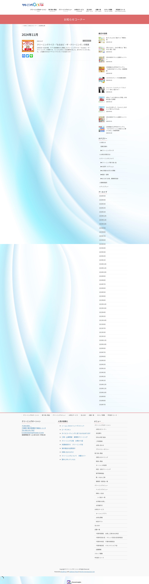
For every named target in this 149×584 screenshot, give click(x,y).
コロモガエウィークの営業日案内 (116, 78)
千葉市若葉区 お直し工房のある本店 (107, 533)
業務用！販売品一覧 (102, 481)
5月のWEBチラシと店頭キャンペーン (116, 58)
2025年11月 (102, 220)
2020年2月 (102, 364)
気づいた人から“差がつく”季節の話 (116, 39)
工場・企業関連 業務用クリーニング (75, 437)
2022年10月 (102, 308)
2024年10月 (102, 272)
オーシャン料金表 (101, 465)
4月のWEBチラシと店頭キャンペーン (116, 118)
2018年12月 (102, 384)
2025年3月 (102, 252)
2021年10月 (102, 320)
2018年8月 (102, 400)
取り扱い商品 (46, 415)
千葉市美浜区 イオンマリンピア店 (106, 545)
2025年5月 (102, 244)
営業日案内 (104, 146)
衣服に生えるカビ (68, 452)
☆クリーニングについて (106, 158)
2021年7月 (102, 328)
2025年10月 (102, 224)
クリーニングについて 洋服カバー (74, 456)
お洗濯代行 (99, 505)
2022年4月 (102, 312)
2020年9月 (102, 348)
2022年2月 (102, 316)
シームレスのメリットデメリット (73, 426)
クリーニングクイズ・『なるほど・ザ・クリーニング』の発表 (63, 44)
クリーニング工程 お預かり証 (72, 441)
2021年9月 (102, 324)
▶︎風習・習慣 (105, 174)
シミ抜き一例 (101, 497)
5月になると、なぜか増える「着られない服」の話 (116, 48)
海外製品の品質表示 (68, 448)
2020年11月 (102, 340)
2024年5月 (102, 292)
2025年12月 (102, 216)
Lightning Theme (73, 571)
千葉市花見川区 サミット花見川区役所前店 (109, 537)
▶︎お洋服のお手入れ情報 (108, 170)
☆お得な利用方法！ (105, 154)
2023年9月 (102, 296)
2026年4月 (102, 200)
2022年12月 (102, 304)
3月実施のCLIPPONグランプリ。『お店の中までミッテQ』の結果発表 (116, 69)
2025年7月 (102, 236)
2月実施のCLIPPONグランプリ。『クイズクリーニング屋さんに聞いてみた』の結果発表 (116, 128)
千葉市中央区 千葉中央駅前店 (105, 541)
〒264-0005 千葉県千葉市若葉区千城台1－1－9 (34, 427)
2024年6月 (102, 288)
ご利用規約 (99, 441)
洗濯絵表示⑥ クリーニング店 (72, 444)
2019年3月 (102, 372)
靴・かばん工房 (100, 477)
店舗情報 (98, 549)
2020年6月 (102, 356)
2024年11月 (102, 268)
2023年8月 (102, 300)
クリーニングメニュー (59, 415)
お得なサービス (73, 415)
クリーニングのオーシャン (31, 415)
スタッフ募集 (101, 415)
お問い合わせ (100, 445)
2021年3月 (102, 332)
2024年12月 (102, 264)
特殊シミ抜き (100, 493)
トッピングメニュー (102, 489)
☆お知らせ (87, 41)
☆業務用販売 (103, 182)
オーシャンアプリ (101, 513)
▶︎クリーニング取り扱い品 (109, 162)
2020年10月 (102, 344)
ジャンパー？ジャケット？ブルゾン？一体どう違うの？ (116, 88)
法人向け (83, 415)
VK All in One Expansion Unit (87, 571)
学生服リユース (112, 415)
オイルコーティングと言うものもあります (76, 433)
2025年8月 (102, 232)
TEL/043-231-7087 (28, 430)
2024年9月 (102, 276)
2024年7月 (102, 284)
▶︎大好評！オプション (107, 166)
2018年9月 (102, 396)
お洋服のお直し (100, 501)
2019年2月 (102, 376)
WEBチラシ (99, 521)
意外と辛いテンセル (68, 459)
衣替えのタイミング (102, 457)
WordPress (64, 571)
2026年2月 (102, 208)
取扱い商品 (99, 461)
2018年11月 (102, 388)
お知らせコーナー (101, 429)
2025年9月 (102, 228)
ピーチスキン (66, 429)
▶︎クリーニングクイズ (107, 150)
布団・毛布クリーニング (103, 469)
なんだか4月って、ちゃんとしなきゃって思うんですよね (116, 108)
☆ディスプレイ (103, 186)
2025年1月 (102, 260)
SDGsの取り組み (101, 437)
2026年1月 (102, 212)
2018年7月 (102, 404)
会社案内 (98, 433)
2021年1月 (102, 336)
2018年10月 (102, 392)
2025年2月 (102, 256)
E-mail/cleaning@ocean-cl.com (33, 432)
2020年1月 (102, 368)
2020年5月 (102, 360)
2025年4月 (102, 248)
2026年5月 (102, 196)
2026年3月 (102, 204)
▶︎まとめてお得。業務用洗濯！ (110, 178)
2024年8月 (102, 280)
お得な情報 (99, 517)
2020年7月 (102, 352)
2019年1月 (102, 380)
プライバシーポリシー (102, 449)
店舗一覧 (91, 415)
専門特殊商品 (100, 473)
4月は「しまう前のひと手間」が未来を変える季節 (116, 98)
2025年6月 (102, 240)
